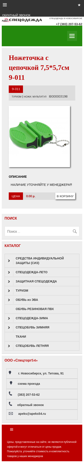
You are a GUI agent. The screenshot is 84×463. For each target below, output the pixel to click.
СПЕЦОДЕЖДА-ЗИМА (28, 318)
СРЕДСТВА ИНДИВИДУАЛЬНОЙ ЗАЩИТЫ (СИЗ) (36, 261)
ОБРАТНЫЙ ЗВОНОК (16, 15)
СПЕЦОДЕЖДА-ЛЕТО (27, 272)
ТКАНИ (21, 336)
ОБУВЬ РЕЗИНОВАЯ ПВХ (35, 309)
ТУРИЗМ (16, 96)
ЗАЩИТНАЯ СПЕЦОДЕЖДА (32, 281)
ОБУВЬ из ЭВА (23, 300)
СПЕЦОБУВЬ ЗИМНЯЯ (28, 327)
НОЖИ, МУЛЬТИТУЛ (35, 96)
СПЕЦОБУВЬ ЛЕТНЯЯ (28, 346)
